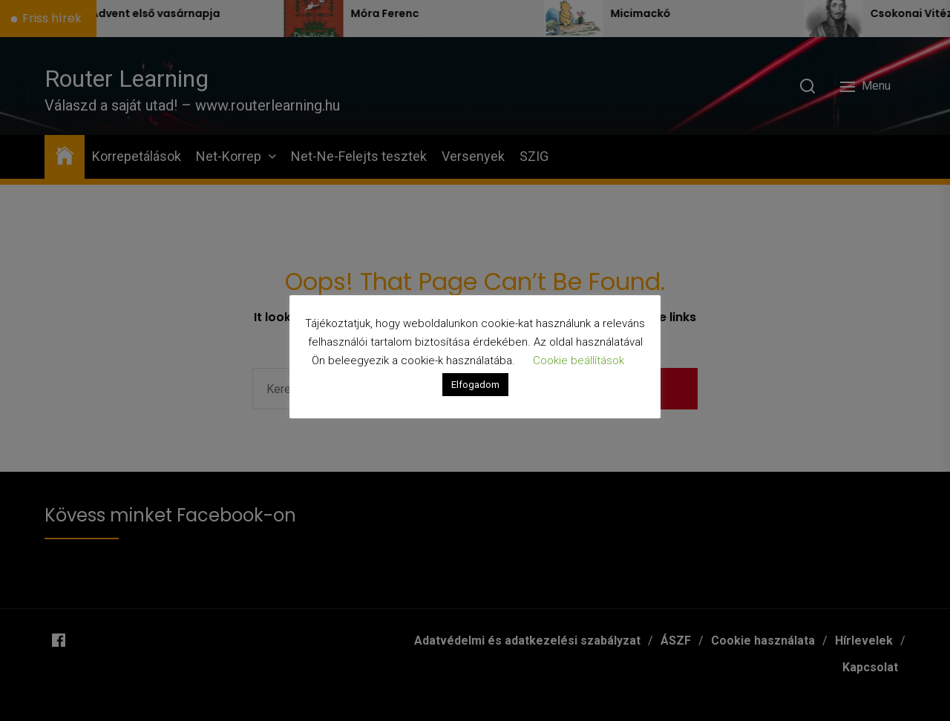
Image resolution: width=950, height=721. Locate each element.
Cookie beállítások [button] (578, 360)
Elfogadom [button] (475, 384)
